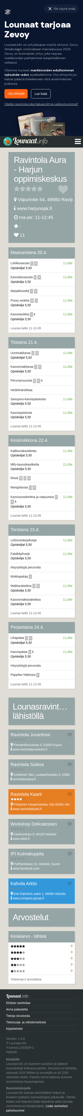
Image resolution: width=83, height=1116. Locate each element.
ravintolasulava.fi (24, 779)
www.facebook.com (26, 868)
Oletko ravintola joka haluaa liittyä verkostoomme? (41, 104)
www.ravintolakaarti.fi (27, 809)
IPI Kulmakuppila (27, 853)
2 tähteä (19, 189)
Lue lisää (41, 94)
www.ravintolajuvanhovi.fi (30, 749)
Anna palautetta (17, 1009)
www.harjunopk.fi (34, 208)
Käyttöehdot (14, 1028)
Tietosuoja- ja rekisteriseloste (26, 1022)
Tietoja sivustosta (18, 1016)
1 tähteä (17, 189)
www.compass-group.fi (28, 898)
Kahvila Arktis (24, 883)
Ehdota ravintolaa (18, 1003)
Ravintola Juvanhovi (30, 734)
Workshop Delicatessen (34, 824)
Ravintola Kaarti (26, 794)
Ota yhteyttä (16, 93)
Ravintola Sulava (27, 764)
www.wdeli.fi (21, 838)
